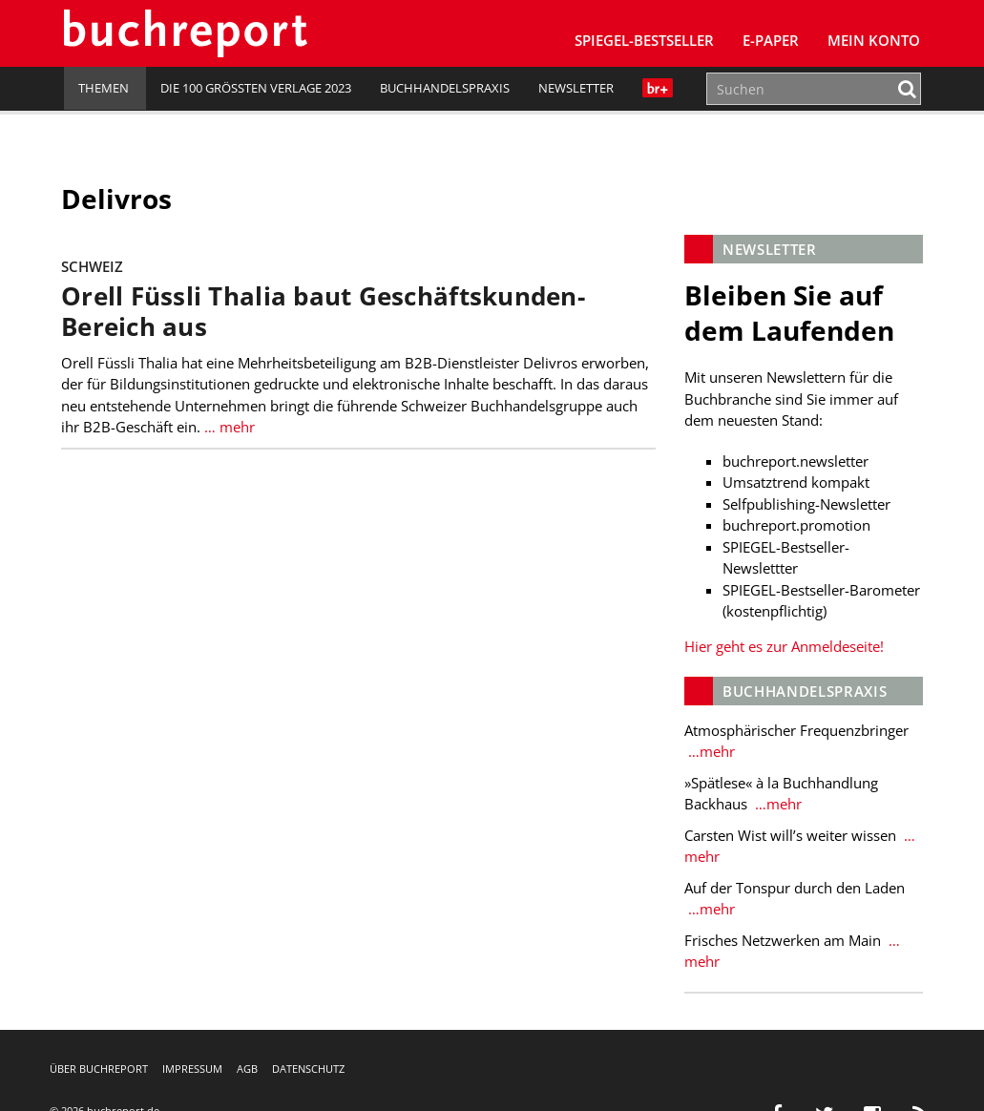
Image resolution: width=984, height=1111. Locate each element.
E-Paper (771, 40)
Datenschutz (308, 1068)
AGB (247, 1068)
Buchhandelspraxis (445, 87)
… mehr (230, 426)
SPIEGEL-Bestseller (644, 40)
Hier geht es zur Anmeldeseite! (783, 646)
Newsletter (576, 87)
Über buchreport (99, 1068)
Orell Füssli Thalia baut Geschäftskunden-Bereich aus (326, 312)
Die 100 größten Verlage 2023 (255, 87)
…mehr (708, 751)
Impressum (192, 1068)
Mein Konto (873, 40)
